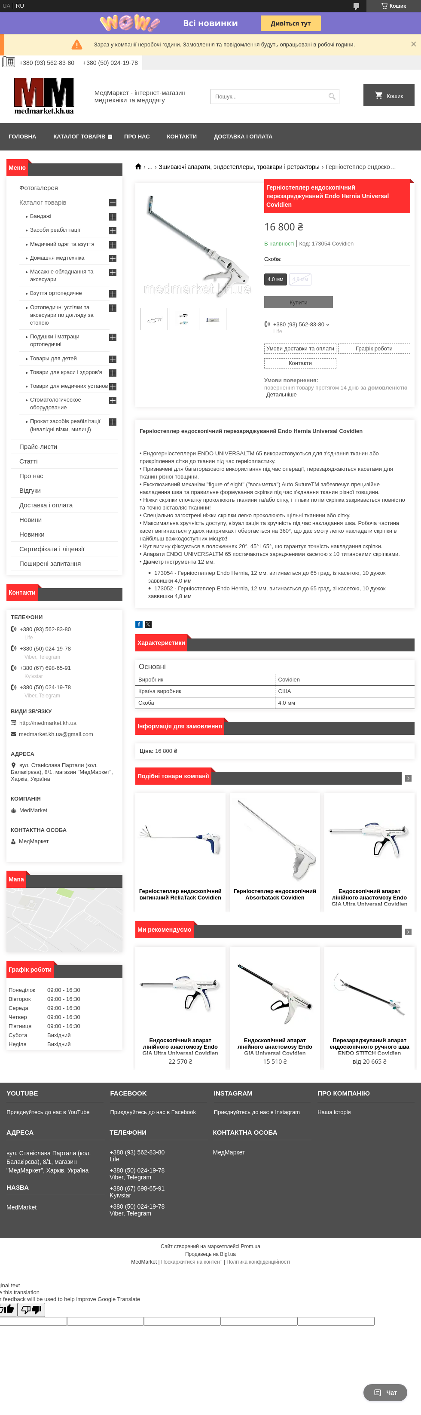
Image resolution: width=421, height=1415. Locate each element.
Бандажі (40, 216)
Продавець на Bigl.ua (210, 1254)
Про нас (136, 136)
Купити (299, 302)
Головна (22, 136)
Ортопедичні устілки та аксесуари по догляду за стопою (62, 315)
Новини (30, 519)
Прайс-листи (38, 446)
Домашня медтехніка (57, 258)
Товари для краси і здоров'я (66, 372)
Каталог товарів (79, 136)
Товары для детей (53, 358)
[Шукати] (331, 96)
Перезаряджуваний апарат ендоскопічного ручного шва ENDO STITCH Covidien (369, 1046)
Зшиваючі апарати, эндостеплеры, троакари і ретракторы (239, 166)
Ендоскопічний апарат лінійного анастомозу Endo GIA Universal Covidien (275, 1046)
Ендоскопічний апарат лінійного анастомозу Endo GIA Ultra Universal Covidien (370, 897)
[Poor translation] (31, 1310)
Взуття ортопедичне (56, 293)
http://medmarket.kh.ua (47, 723)
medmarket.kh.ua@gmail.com (56, 734)
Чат (385, 1393)
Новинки (32, 534)
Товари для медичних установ (69, 386)
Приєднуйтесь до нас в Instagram (257, 1112)
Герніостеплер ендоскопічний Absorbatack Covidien (275, 894)
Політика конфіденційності (258, 1262)
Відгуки (30, 490)
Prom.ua (250, 1246)
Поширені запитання (50, 563)
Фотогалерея (38, 187)
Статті (28, 461)
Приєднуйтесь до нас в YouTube (47, 1112)
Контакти (182, 136)
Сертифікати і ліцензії (51, 548)
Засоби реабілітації (55, 230)
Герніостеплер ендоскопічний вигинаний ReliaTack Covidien (180, 894)
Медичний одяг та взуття (62, 244)
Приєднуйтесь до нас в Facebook (152, 1112)
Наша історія (334, 1112)
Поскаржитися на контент (191, 1262)
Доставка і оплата (243, 136)
